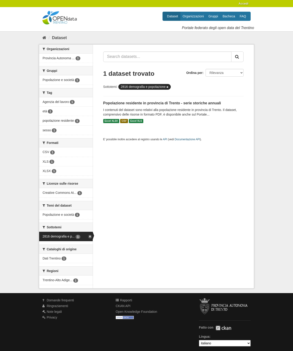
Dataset (172, 16)
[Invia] (237, 56)
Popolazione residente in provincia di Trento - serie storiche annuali (162, 103)
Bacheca (229, 16)
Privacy (49, 317)
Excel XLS (136, 121)
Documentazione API (187, 139)
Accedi (243, 3)
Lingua (204, 336)
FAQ (243, 16)
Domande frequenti (58, 300)
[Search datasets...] (167, 56)
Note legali (52, 311)
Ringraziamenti (55, 306)
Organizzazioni (193, 16)
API (165, 139)
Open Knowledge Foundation (136, 311)
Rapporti (124, 300)
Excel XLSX (111, 121)
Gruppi (213, 16)
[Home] (44, 37)
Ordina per (194, 73)
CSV (124, 121)
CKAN (223, 328)
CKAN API (123, 306)
